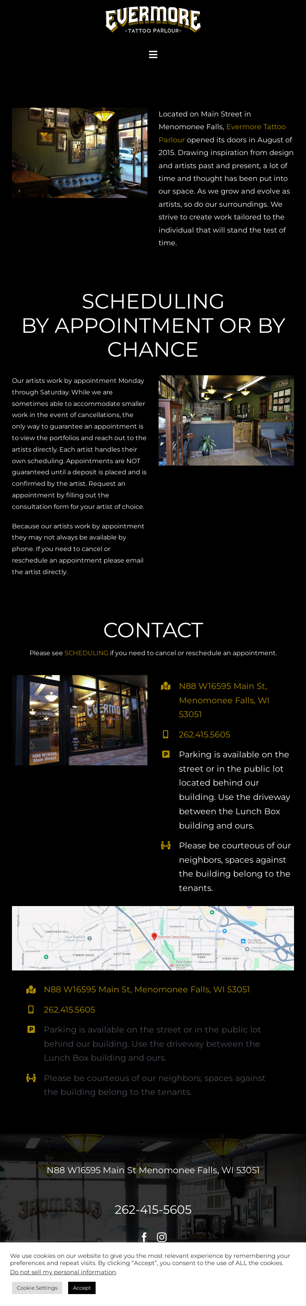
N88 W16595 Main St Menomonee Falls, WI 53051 (153, 1170)
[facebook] (144, 1237)
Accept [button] (82, 1288)
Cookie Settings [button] (37, 1288)
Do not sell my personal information (63, 1272)
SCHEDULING (86, 653)
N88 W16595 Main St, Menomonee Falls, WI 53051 (224, 700)
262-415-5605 (153, 1209)
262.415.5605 (204, 734)
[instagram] (162, 1237)
